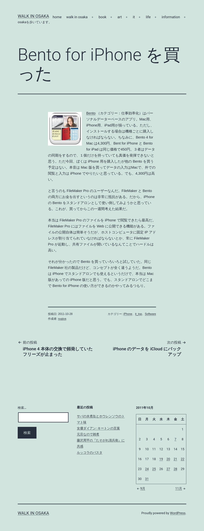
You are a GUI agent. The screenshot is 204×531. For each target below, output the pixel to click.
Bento (90, 113)
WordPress (177, 513)
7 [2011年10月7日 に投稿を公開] (175, 439)
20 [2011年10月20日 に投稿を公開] (168, 459)
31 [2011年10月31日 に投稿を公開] (147, 479)
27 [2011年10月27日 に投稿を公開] (168, 469)
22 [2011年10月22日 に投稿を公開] (182, 459)
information (171, 17)
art (119, 17)
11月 (180, 488)
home (57, 17)
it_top (138, 313)
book (102, 17)
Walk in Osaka (33, 16)
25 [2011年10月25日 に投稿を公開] (154, 469)
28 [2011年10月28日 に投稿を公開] (175, 469)
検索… (22, 407)
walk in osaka (76, 17)
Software (150, 313)
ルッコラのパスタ (89, 452)
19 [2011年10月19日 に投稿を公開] (161, 459)
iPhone (127, 313)
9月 (140, 488)
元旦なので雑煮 (88, 434)
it (134, 17)
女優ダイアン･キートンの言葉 (98, 428)
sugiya (62, 318)
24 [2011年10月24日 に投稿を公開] (147, 469)
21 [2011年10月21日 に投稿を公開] (175, 459)
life (148, 17)
